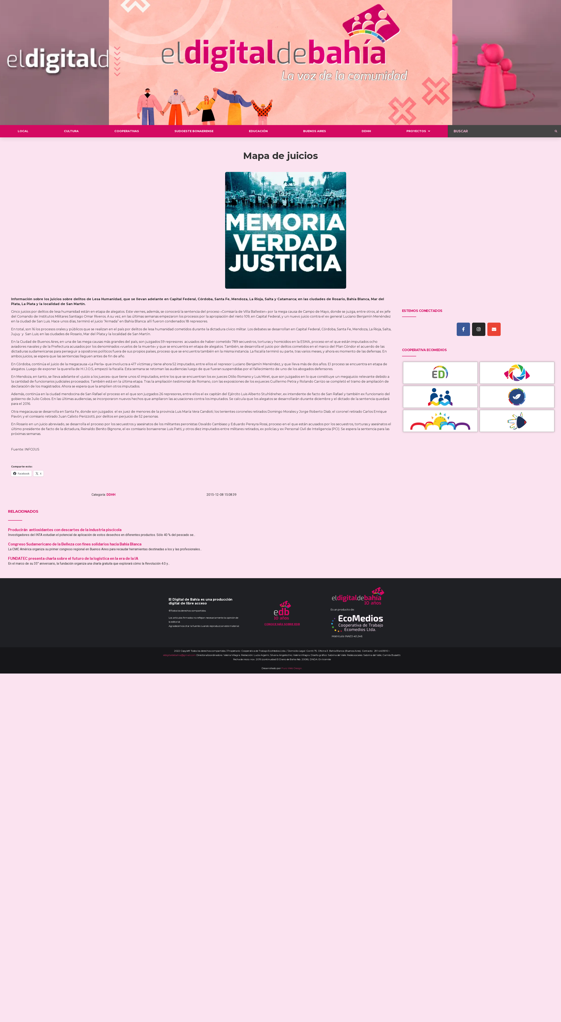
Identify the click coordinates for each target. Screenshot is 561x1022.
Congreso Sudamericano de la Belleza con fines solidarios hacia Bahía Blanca (74, 544)
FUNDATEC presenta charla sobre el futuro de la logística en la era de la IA (73, 558)
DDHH (111, 495)
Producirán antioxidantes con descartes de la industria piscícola (65, 530)
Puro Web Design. (291, 668)
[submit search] (556, 131)
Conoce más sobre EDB (282, 624)
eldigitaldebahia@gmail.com (179, 655)
